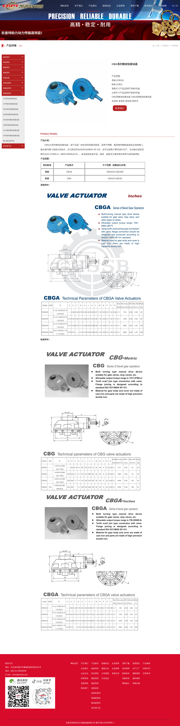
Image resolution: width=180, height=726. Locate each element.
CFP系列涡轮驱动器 (10, 104)
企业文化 (84, 673)
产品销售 (163, 6)
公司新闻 (105, 673)
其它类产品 (7, 146)
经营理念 (84, 678)
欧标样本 (126, 673)
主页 (157, 46)
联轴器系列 (7, 88)
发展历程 (84, 683)
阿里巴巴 (146, 668)
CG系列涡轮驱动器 (10, 98)
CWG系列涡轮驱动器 (10, 109)
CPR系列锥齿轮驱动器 (11, 136)
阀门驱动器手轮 (8, 141)
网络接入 (126, 683)
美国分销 (136, 683)
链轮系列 (6, 57)
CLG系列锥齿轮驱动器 (11, 130)
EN (177, 6)
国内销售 (136, 678)
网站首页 (64, 6)
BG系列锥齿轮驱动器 (10, 114)
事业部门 (84, 688)
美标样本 (126, 678)
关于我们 (79, 6)
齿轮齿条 (6, 78)
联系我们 (149, 6)
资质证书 (115, 673)
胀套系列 (6, 72)
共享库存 (146, 673)
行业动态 (105, 678)
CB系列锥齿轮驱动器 (10, 125)
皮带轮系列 (7, 83)
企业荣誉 (121, 6)
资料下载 (135, 6)
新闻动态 (107, 6)
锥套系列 (6, 67)
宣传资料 (126, 668)
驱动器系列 (7, 93)
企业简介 (84, 668)
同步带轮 (6, 62)
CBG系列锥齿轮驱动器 (11, 120)
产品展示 (93, 6)
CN (173, 6)
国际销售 (136, 673)
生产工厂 (136, 668)
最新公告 (105, 668)
